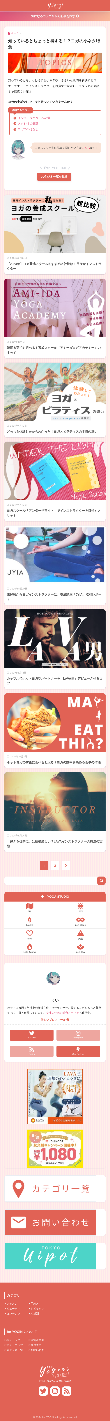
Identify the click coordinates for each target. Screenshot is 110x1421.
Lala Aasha (30, 948)
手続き (35, 1303)
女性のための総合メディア (62, 1012)
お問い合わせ (39, 1350)
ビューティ (13, 1308)
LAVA (80, 908)
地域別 (35, 1313)
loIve (30, 935)
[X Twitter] (32, 1035)
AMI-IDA (80, 948)
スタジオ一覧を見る (54, 176)
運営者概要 (37, 1340)
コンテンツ (13, 1313)
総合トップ (13, 1340)
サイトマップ (14, 1345)
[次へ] (66, 865)
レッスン (11, 1303)
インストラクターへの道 (34, 118)
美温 (80, 935)
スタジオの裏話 (28, 123)
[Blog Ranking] (78, 1051)
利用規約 (36, 1345)
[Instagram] (78, 1035)
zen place (80, 921)
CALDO (30, 921)
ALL (30, 908)
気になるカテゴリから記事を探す (55, 16)
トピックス (37, 1308)
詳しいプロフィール (55, 1019)
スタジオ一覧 (14, 1350)
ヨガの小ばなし (28, 129)
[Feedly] (32, 1051)
